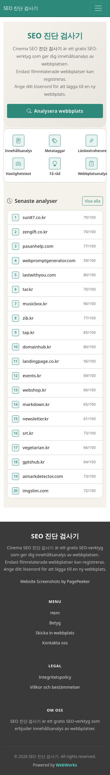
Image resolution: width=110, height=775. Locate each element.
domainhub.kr (37, 347)
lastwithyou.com (39, 275)
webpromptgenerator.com (49, 260)
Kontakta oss (55, 643)
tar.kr (28, 289)
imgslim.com (35, 490)
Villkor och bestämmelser (55, 687)
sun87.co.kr (34, 217)
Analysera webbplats (55, 111)
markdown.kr (36, 404)
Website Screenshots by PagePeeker (55, 581)
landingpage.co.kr (41, 361)
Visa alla (92, 201)
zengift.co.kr (35, 232)
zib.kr (28, 318)
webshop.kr (34, 390)
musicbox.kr (35, 303)
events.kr (32, 375)
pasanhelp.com (38, 246)
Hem (55, 613)
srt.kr (28, 433)
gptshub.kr (34, 462)
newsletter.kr (36, 419)
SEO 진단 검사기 (21, 8)
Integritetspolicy (55, 677)
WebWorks (66, 765)
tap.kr (29, 332)
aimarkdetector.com (43, 476)
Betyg (55, 623)
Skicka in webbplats (55, 633)
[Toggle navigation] (98, 8)
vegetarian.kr (36, 447)
